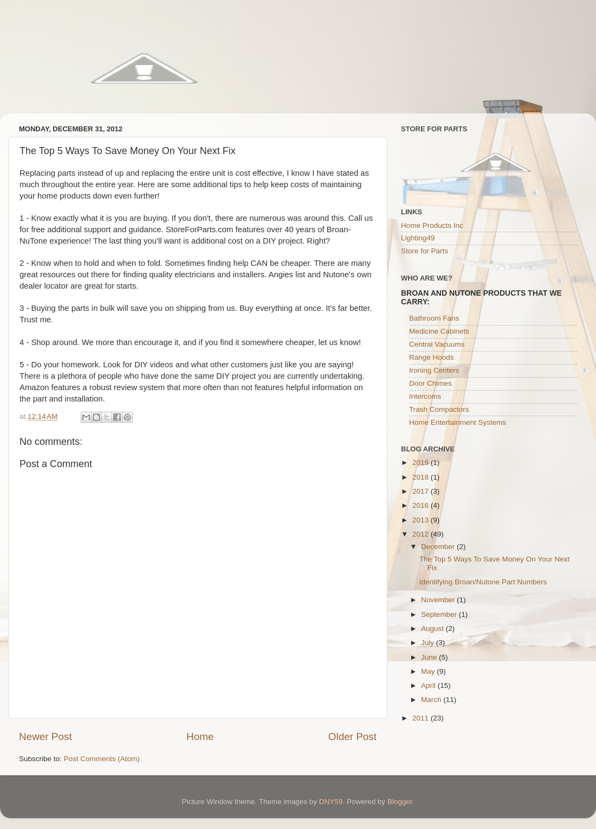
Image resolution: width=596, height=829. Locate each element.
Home (199, 736)
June (430, 657)
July (428, 643)
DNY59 (331, 802)
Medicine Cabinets (439, 331)
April (429, 685)
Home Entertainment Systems (457, 422)
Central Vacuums (437, 344)
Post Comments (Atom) (102, 759)
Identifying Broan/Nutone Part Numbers (483, 582)
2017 (421, 491)
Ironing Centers (434, 370)
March (432, 700)
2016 (421, 505)
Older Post (352, 736)
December (439, 547)
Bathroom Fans (434, 318)
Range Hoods (431, 357)
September (440, 614)
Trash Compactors (439, 409)
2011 (421, 718)
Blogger (399, 802)
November (439, 600)
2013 (421, 520)
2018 (421, 477)
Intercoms (425, 396)
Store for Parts (424, 251)
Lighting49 (418, 238)
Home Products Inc (432, 225)
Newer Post (45, 736)
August (433, 628)
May (429, 671)
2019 (421, 462)
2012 (421, 534)
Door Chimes (430, 383)
